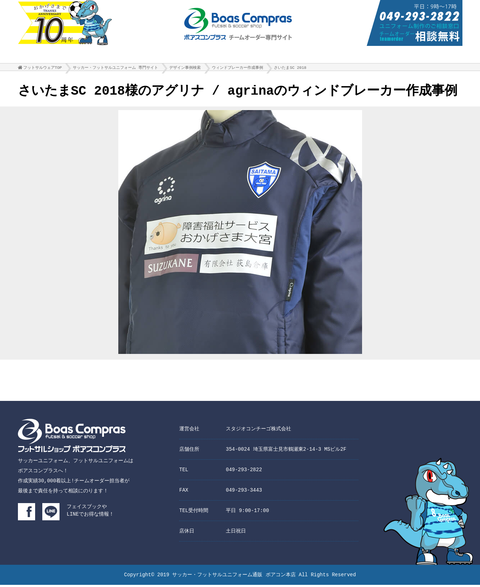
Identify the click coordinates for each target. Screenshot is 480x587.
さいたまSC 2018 (290, 69)
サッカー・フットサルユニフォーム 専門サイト (115, 69)
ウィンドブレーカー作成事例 (237, 69)
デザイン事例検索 (185, 69)
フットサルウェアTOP (42, 69)
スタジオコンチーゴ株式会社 (258, 430)
